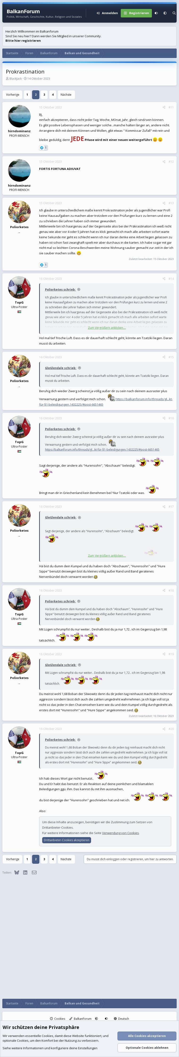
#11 (171, 107)
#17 (171, 507)
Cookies (57, 1019)
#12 (171, 162)
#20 (171, 729)
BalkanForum (80, 1019)
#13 (171, 203)
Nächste (66, 95)
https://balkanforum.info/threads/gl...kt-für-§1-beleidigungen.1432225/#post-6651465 (102, 450)
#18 (171, 590)
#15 (171, 357)
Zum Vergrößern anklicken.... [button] (107, 328)
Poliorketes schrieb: (60, 290)
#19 (171, 654)
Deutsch (121, 1019)
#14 (171, 279)
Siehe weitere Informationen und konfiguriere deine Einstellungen (50, 1048)
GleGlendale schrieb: (60, 368)
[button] (165, 13)
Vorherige (12, 95)
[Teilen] (164, 107)
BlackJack (15, 79)
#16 (171, 418)
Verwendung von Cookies (120, 833)
